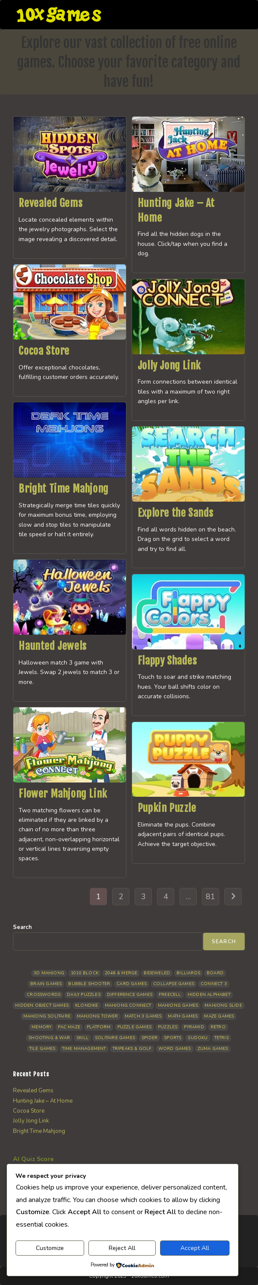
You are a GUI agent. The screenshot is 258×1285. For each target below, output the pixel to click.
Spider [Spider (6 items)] (149, 1038)
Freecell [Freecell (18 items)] (170, 995)
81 (210, 896)
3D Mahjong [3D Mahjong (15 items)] (49, 973)
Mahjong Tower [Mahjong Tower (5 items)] (97, 1016)
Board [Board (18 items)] (215, 973)
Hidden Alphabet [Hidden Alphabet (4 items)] (209, 995)
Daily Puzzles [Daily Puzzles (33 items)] (84, 995)
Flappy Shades (167, 660)
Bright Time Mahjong (63, 488)
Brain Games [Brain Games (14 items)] (46, 984)
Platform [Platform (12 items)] (99, 1027)
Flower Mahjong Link (63, 793)
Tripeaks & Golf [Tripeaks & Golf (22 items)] (132, 1049)
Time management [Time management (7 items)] (84, 1049)
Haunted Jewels (52, 645)
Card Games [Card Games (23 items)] (131, 984)
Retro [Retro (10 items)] (218, 1027)
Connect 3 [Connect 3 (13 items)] (214, 984)
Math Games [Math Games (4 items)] (183, 1016)
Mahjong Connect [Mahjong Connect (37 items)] (128, 1005)
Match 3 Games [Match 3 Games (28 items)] (143, 1016)
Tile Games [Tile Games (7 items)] (42, 1049)
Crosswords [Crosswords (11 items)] (43, 995)
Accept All (194, 1248)
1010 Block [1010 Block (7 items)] (84, 973)
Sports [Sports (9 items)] (172, 1038)
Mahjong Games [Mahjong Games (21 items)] (178, 1005)
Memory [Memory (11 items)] (41, 1027)
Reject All (122, 1248)
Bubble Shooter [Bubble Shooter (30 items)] (89, 984)
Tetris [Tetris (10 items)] (221, 1038)
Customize (50, 1248)
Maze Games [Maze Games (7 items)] (219, 1016)
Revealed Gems (50, 203)
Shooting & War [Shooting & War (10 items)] (49, 1038)
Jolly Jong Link (169, 365)
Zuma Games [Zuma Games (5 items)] (213, 1049)
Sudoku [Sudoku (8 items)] (198, 1038)
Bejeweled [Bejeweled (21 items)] (157, 973)
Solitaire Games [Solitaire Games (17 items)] (115, 1038)
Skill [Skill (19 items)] (82, 1038)
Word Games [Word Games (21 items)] (174, 1049)
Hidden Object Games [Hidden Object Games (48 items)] (42, 1005)
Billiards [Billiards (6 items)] (188, 973)
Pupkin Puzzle (167, 808)
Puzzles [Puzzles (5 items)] (167, 1027)
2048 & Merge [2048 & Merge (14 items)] (121, 973)
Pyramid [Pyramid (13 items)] (194, 1027)
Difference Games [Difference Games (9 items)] (129, 995)
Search (22, 927)
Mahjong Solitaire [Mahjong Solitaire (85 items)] (46, 1016)
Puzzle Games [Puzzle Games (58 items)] (134, 1027)
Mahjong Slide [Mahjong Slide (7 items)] (223, 1005)
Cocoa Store (44, 350)
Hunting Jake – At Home (42, 1101)
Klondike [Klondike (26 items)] (86, 1005)
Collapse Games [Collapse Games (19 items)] (173, 984)
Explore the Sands (176, 512)
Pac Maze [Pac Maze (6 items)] (69, 1027)
